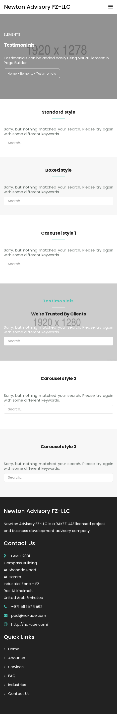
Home (12, 73)
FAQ (11, 675)
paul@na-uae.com (28, 615)
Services (16, 666)
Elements (26, 73)
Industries (17, 684)
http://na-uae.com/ (30, 624)
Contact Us (19, 693)
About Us (16, 657)
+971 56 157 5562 (26, 606)
